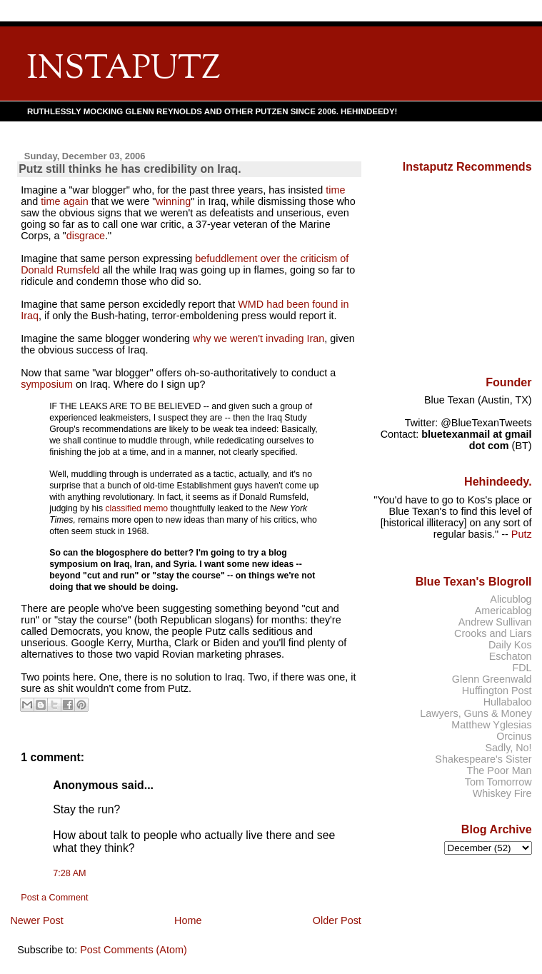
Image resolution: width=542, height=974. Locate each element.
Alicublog (510, 599)
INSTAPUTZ (123, 70)
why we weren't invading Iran (258, 338)
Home (187, 920)
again (75, 201)
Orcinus (513, 736)
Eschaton (510, 656)
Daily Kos (510, 645)
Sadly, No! (508, 747)
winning (173, 201)
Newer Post (36, 920)
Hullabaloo (507, 702)
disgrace (85, 235)
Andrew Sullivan (495, 622)
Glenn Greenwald (492, 679)
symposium (47, 384)
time (335, 190)
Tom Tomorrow (498, 782)
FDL (521, 667)
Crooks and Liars (493, 633)
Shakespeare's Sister (483, 759)
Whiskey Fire (502, 793)
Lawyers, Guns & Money (475, 713)
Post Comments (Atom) (133, 949)
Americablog (503, 610)
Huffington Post (497, 690)
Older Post (337, 920)
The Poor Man (499, 770)
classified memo (136, 508)
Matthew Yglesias (491, 724)
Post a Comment (54, 898)
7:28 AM (69, 873)
